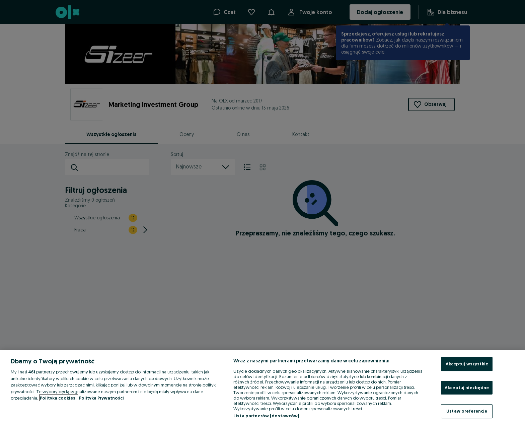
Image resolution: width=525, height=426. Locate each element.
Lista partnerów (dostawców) (266, 415)
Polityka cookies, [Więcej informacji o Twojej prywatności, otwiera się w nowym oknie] (58, 398)
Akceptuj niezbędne (467, 387)
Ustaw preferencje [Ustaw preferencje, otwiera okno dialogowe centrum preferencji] (466, 411)
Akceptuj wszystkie (467, 363)
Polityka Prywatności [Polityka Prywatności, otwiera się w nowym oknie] (101, 398)
